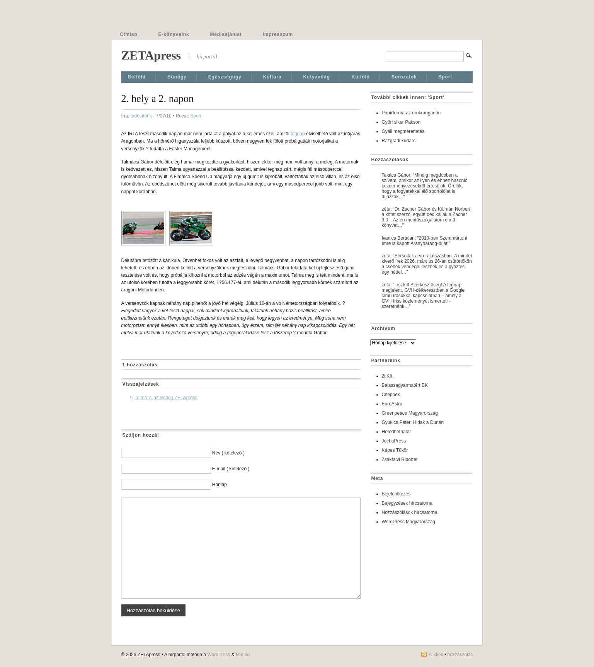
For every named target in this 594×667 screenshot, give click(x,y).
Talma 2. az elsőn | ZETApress (166, 397)
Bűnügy (177, 77)
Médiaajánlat (226, 34)
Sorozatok (404, 77)
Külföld (361, 77)
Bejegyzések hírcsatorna (407, 503)
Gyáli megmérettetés (403, 131)
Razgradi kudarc (398, 140)
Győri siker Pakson (401, 122)
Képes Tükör (395, 450)
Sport (445, 77)
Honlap (219, 484)
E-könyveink (173, 34)
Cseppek (391, 394)
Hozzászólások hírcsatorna (409, 512)
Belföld (137, 77)
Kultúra (272, 77)
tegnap (298, 133)
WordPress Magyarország (409, 521)
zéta (386, 209)
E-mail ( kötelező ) (231, 468)
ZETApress (151, 55)
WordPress (218, 654)
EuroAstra (392, 404)
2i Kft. (388, 376)
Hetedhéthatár (396, 431)
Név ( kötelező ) (228, 453)
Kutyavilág (316, 77)
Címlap (129, 34)
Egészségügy (225, 77)
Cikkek (436, 654)
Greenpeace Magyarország (410, 413)
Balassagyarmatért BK (405, 385)
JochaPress (394, 441)
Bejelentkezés (396, 494)
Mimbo (243, 654)
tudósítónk (141, 116)
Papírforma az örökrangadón (411, 113)
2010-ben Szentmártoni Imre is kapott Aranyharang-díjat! (424, 240)
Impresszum (278, 34)
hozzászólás (460, 654)
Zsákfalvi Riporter (400, 459)
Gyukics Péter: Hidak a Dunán (413, 422)
